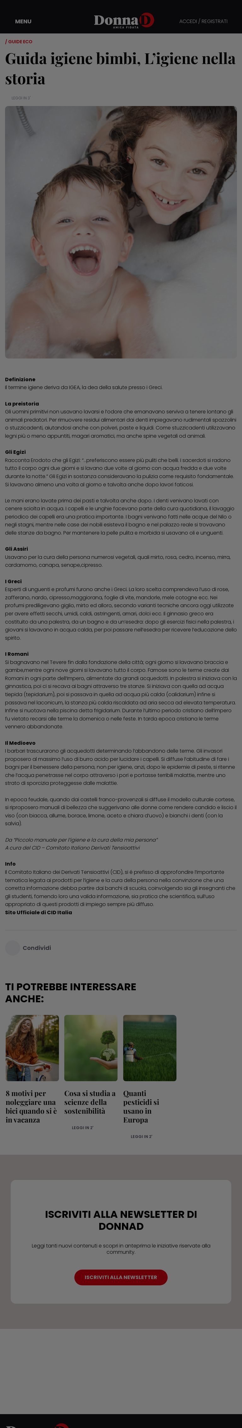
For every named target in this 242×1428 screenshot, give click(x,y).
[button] (19, 21)
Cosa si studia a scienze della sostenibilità (89, 1102)
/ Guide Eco (18, 42)
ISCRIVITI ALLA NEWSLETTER (121, 1269)
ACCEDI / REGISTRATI (203, 21)
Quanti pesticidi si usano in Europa (149, 1102)
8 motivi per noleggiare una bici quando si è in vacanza (30, 1106)
